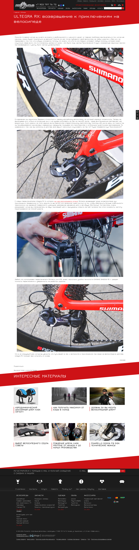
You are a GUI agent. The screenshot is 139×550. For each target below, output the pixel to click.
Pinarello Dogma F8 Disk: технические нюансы (105, 445)
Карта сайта (30, 539)
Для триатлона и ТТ (23, 503)
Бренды (92, 8)
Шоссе (73, 499)
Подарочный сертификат (93, 499)
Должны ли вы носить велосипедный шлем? (103, 409)
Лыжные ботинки (22, 523)
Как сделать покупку (85, 489)
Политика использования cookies (101, 539)
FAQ (89, 539)
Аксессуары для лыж (24, 515)
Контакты (107, 1)
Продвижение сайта (22, 536)
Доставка (100, 1)
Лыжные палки (21, 519)
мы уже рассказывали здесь (66, 201)
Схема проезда (21, 539)
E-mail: (83, 471)
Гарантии (83, 539)
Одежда (60, 8)
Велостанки (88, 507)
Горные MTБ (20, 507)
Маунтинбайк (76, 501)
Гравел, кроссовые (23, 501)
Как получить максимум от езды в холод (68, 409)
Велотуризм (75, 505)
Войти (113, 1)
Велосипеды (41, 8)
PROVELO (25, 5)
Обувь (68, 8)
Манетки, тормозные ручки (45, 507)
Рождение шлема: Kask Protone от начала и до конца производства (67, 446)
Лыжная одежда (22, 521)
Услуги (100, 8)
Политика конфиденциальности (45, 539)
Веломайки (62, 499)
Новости (85, 1)
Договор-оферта (61, 539)
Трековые (19, 505)
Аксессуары (76, 8)
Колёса (37, 503)
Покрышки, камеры (41, 499)
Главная (16, 12)
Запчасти (51, 8)
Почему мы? (92, 1)
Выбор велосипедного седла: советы (32, 445)
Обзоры (79, 1)
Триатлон (61, 505)
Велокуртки (62, 503)
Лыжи (85, 8)
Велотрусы (62, 501)
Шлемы (86, 501)
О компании (20, 489)
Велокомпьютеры (90, 505)
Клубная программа (73, 539)
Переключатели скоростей (45, 505)
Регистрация (120, 1)
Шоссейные (20, 499)
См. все (19, 509)
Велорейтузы (63, 507)
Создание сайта (21, 534)
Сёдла (37, 501)
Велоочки (87, 503)
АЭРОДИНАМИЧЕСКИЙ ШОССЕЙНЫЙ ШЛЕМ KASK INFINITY (28, 410)
